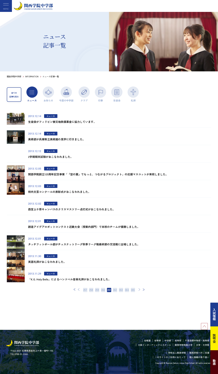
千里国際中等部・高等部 (197, 340)
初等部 (157, 340)
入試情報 (214, 314)
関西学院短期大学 (183, 344)
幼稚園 (147, 340)
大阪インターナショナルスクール (154, 344)
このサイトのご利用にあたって (170, 357)
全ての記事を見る (14, 94)
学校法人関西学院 (177, 352)
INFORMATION (31, 76)
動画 (214, 362)
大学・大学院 (202, 344)
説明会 (214, 338)
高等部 (178, 340)
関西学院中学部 (14, 76)
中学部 (168, 340)
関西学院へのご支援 (199, 352)
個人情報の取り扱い (199, 357)
